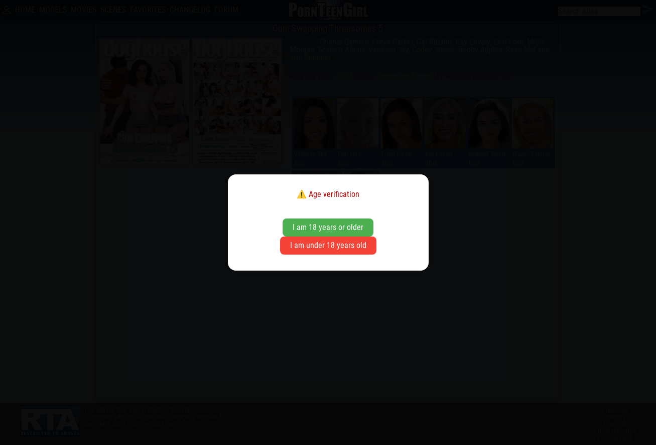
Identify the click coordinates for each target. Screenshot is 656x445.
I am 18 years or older (328, 227)
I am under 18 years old (328, 245)
